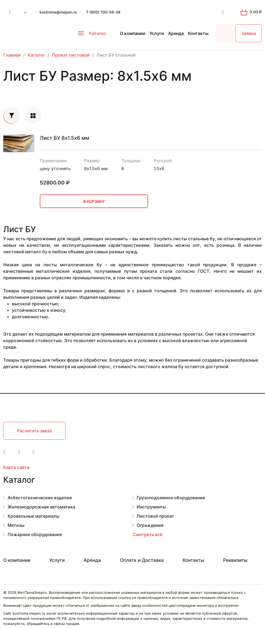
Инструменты (151, 507)
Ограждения (150, 525)
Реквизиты (235, 560)
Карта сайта (16, 467)
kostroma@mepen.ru (58, 12)
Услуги (156, 33)
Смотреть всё (147, 534)
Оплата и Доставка (142, 560)
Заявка (248, 33)
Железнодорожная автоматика (41, 507)
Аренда (176, 33)
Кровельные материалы (33, 516)
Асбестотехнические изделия (40, 497)
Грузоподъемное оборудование (171, 497)
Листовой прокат (155, 516)
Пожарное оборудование (35, 534)
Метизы (16, 525)
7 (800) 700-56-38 (103, 12)
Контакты (198, 33)
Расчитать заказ (34, 430)
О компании (132, 33)
